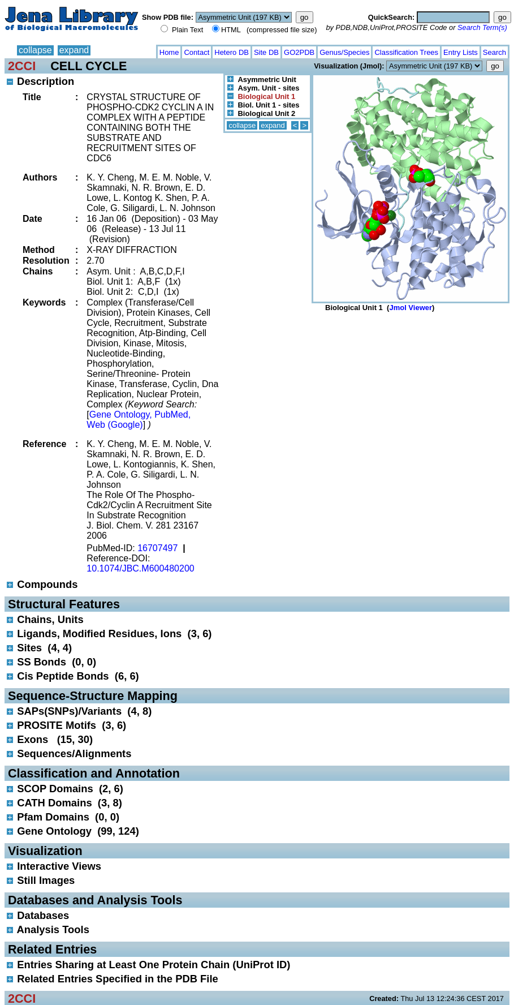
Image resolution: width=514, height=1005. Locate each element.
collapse (35, 50)
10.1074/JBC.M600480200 (140, 568)
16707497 (157, 548)
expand (74, 50)
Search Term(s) (482, 27)
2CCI (22, 66)
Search (494, 52)
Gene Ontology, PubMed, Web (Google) (139, 420)
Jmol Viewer (410, 307)
